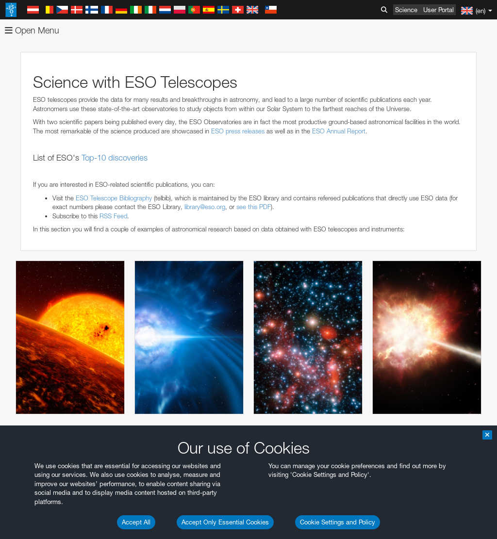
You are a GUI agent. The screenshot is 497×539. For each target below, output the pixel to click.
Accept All (136, 522)
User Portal (438, 10)
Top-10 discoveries (115, 158)
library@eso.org (204, 207)
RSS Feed (113, 216)
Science (406, 10)
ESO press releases (238, 131)
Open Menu (32, 30)
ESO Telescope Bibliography (114, 198)
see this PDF (253, 207)
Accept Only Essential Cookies (225, 522)
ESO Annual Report (338, 131)
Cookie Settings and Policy (337, 522)
